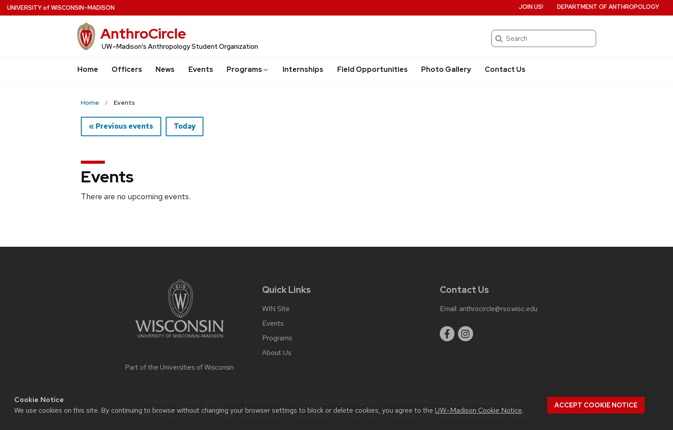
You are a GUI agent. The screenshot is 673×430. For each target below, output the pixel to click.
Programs (248, 69)
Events (200, 69)
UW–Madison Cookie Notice (478, 410)
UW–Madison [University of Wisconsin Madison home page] (61, 8)
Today (184, 126)
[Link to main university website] (179, 339)
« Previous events (121, 126)
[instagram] (465, 333)
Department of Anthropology (608, 7)
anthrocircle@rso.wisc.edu (498, 308)
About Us (276, 352)
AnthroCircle (143, 33)
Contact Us (505, 69)
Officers (127, 69)
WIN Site (276, 308)
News (165, 69)
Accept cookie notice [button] (595, 405)
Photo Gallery (446, 69)
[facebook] (447, 333)
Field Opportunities (372, 69)
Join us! (531, 7)
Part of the (179, 367)
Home (87, 69)
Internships (303, 69)
